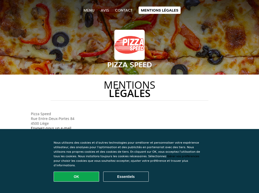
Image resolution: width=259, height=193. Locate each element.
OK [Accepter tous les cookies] (76, 177)
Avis (105, 10)
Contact (124, 10)
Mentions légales (159, 10)
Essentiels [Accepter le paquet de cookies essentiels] (126, 177)
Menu (89, 10)
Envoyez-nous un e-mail (51, 128)
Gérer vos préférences (183, 156)
